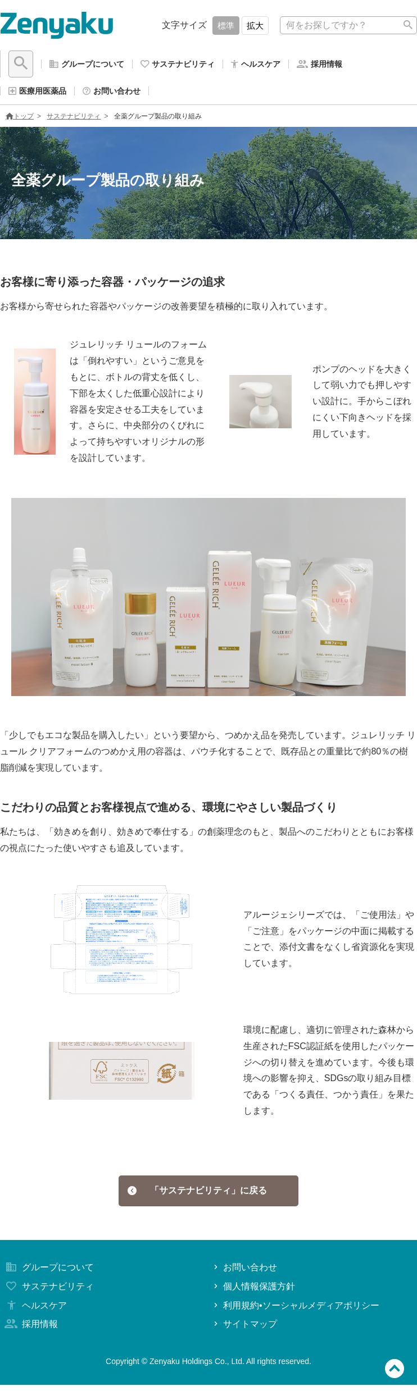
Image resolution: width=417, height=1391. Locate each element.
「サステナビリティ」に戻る (197, 1196)
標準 (225, 25)
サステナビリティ (74, 121)
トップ (20, 121)
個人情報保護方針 (253, 1292)
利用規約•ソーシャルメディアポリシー (295, 1311)
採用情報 (30, 1330)
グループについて (48, 1273)
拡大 (255, 25)
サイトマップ (244, 1330)
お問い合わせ (244, 1273)
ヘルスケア (35, 1311)
